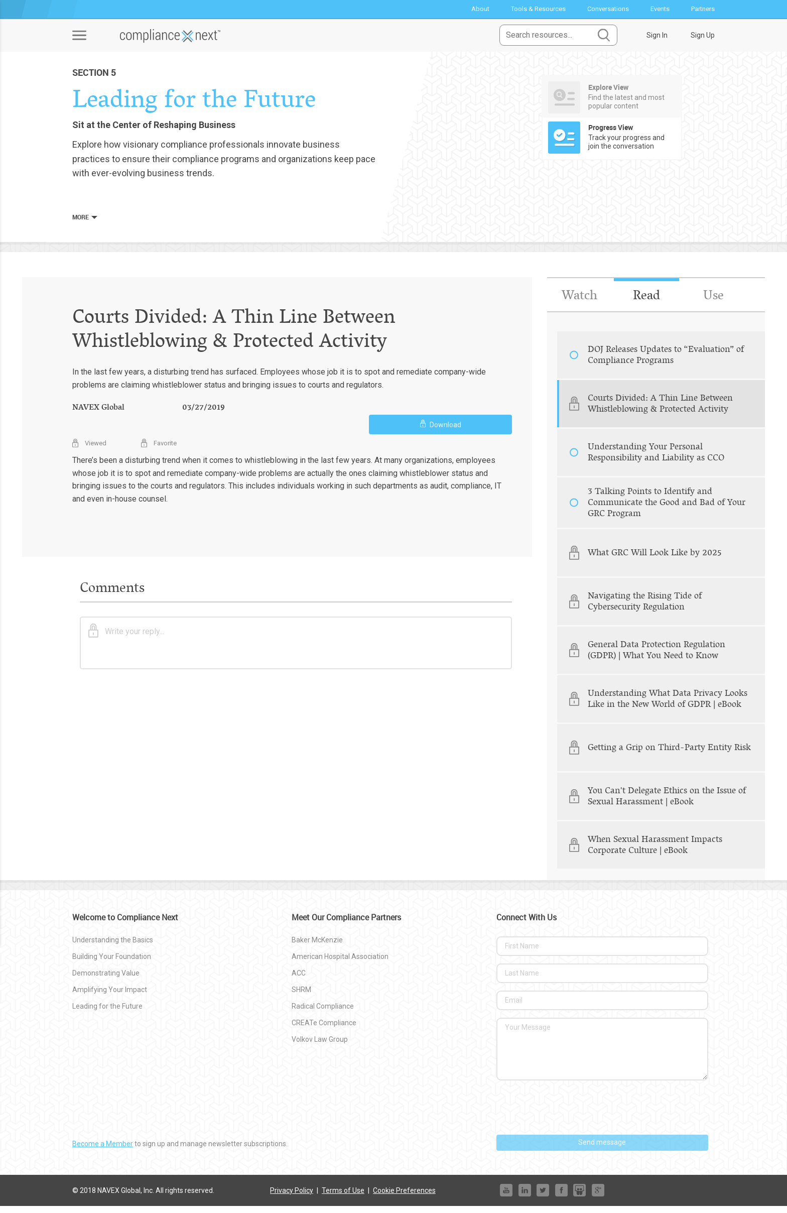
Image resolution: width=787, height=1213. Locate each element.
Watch (579, 302)
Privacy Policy (291, 1197)
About (480, 9)
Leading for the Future (107, 1013)
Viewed (89, 447)
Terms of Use (343, 1197)
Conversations (608, 9)
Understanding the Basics (112, 947)
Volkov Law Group (320, 1046)
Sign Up (703, 35)
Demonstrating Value (106, 980)
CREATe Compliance (324, 1029)
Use (713, 302)
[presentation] (572, 1114)
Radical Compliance (323, 1013)
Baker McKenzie (317, 947)
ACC (299, 980)
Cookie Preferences (404, 1197)
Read (646, 302)
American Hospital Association (340, 963)
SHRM (301, 997)
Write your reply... (126, 636)
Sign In (657, 35)
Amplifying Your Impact (109, 997)
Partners (703, 9)
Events (660, 9)
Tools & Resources (538, 9)
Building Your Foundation (111, 963)
